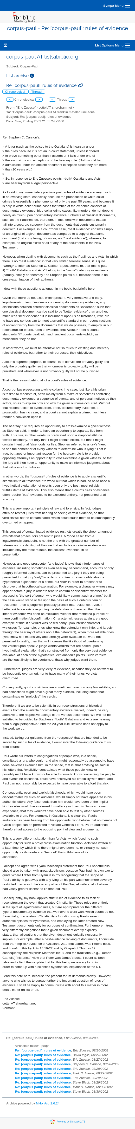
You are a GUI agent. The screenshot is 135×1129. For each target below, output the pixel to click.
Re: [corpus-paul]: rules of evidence (43, 1055)
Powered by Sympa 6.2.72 (71, 1121)
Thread (37, 91)
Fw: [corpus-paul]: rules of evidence (43, 1050)
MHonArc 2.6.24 (47, 1103)
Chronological (15, 91)
